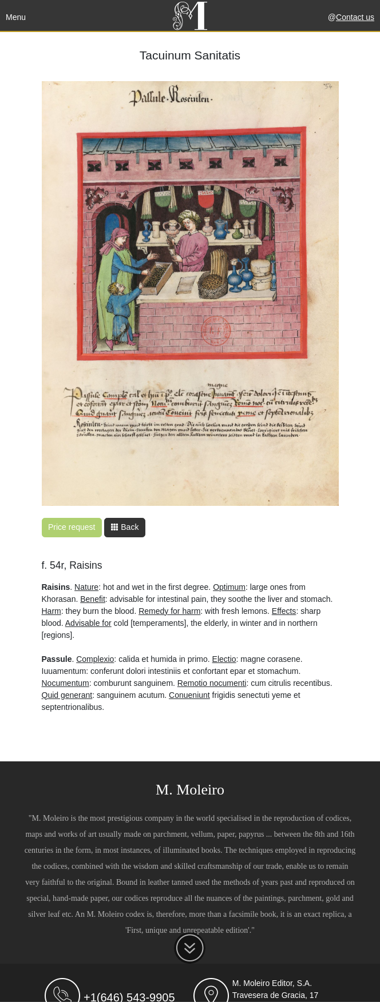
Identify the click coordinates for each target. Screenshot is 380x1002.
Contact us (355, 17)
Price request (71, 527)
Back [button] (124, 527)
